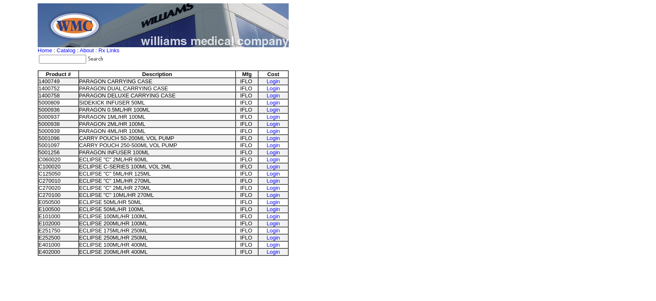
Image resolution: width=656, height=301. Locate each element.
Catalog (66, 50)
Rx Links (108, 50)
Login (273, 81)
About (86, 50)
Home (45, 50)
